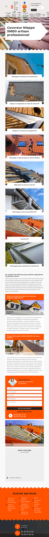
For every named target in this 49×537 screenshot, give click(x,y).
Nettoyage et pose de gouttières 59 (38, 15)
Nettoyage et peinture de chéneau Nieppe (12, 500)
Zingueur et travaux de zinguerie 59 (19, 15)
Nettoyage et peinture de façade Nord (8, 15)
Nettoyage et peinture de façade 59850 (37, 510)
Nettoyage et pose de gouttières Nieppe (37, 503)
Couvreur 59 (43, 15)
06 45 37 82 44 (16, 9)
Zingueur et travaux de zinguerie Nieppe (25, 499)
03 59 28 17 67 (16, 4)
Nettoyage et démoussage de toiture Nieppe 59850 (25, 507)
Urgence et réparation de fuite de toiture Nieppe (12, 507)
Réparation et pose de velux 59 (32, 15)
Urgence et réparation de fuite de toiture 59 (14, 15)
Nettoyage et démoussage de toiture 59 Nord (25, 15)
